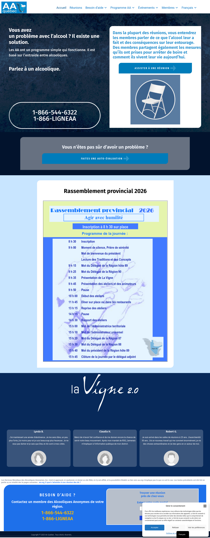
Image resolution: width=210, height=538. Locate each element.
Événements (148, 8)
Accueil (61, 7)
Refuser (175, 527)
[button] (205, 506)
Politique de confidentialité (175, 533)
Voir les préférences (196, 527)
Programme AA (122, 8)
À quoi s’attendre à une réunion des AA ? (63, 482)
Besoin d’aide (96, 8)
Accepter (154, 527)
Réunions (76, 7)
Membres (170, 8)
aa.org (41, 482)
